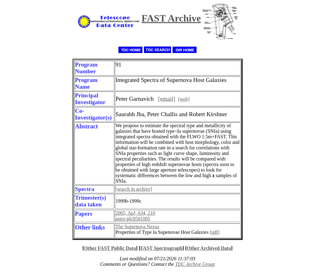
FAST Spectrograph (161, 248)
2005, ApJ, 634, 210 (135, 213)
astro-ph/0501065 (132, 218)
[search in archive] (133, 189)
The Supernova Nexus (137, 226)
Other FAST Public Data (110, 248)
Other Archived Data (209, 248)
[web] (183, 99)
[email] (166, 98)
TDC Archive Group (195, 264)
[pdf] (215, 232)
